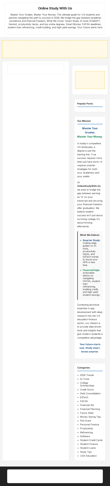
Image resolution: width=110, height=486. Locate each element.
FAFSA (84, 401)
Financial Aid (87, 405)
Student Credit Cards (91, 440)
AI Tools (84, 379)
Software (85, 436)
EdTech (84, 397)
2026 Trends (87, 375)
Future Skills (87, 412)
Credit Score (87, 389)
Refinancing (86, 432)
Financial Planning (90, 409)
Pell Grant (85, 420)
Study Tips (86, 451)
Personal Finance (89, 424)
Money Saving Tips (90, 416)
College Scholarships (87, 384)
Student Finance (89, 444)
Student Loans (88, 447)
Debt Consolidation (90, 393)
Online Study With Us (55, 8)
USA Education (88, 455)
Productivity (86, 428)
